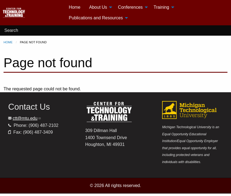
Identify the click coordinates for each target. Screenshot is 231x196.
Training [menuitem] (161, 7)
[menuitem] (33, 12)
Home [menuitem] (75, 7)
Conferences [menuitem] (130, 7)
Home (8, 42)
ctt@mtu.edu (27, 118)
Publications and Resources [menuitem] (96, 18)
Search (11, 30)
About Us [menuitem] (98, 7)
